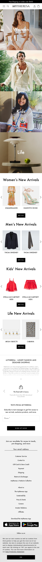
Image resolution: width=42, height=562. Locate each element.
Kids (21, 111)
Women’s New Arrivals (21, 180)
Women (21, 29)
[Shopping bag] (38, 6)
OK (21, 557)
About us (21, 487)
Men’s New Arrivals (21, 224)
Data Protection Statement (14, 552)
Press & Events (21, 499)
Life (21, 152)
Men (21, 70)
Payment (21, 468)
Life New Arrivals (21, 314)
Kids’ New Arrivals (21, 269)
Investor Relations (21, 508)
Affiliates (21, 512)
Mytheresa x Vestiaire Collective (21, 480)
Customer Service (21, 456)
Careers (21, 503)
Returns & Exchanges (21, 476)
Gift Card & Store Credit (21, 464)
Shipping (21, 472)
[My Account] (35, 6)
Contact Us (21, 460)
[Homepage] (21, 6)
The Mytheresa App (21, 491)
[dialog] (21, 548)
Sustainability (21, 495)
